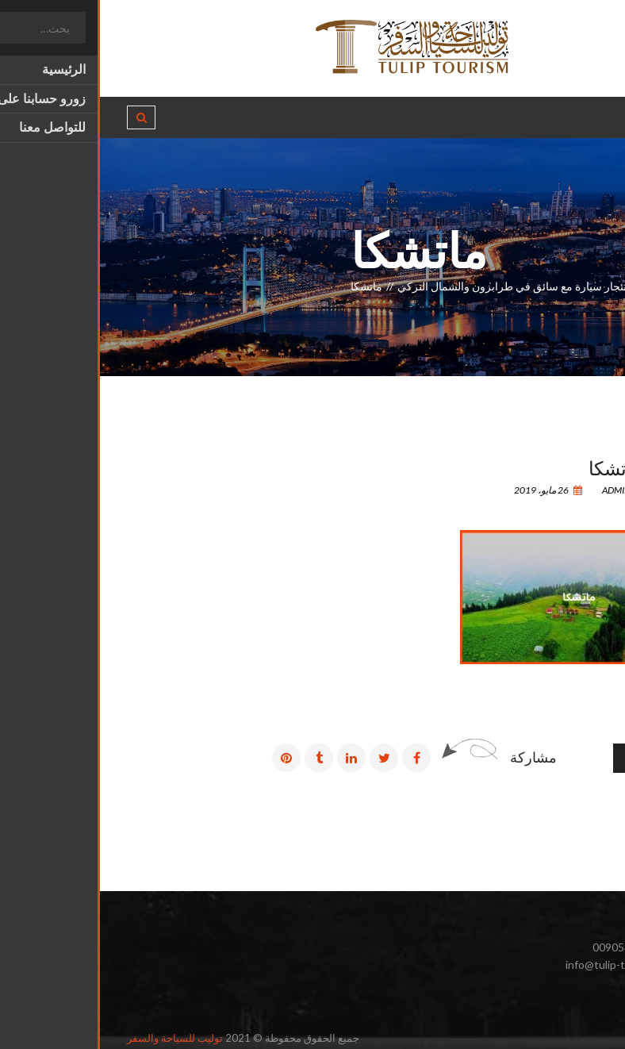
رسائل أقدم (556, 757)
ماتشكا (516, 466)
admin (522, 490)
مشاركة (433, 757)
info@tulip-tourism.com (523, 964)
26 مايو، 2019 (448, 490)
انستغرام (560, 1002)
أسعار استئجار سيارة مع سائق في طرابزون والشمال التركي (433, 286)
